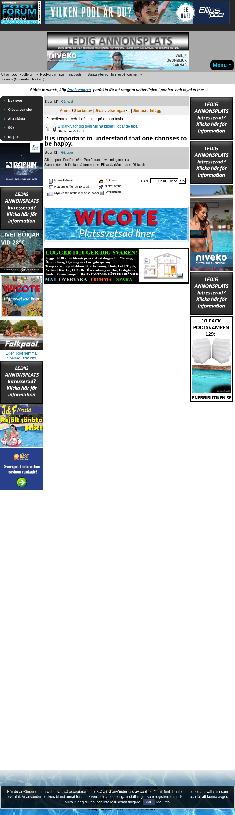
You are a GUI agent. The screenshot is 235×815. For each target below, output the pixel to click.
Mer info (163, 802)
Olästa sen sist (20, 109)
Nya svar (15, 100)
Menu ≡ (222, 65)
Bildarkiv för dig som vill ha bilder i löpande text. (98, 126)
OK (148, 802)
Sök (11, 127)
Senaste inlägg (147, 110)
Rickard (37, 79)
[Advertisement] (21, 583)
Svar (99, 110)
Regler (13, 137)
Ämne (65, 110)
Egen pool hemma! (22, 353)
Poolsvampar (79, 90)
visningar (118, 110)
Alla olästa (16, 119)
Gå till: (145, 181)
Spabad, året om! (21, 358)
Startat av (83, 110)
